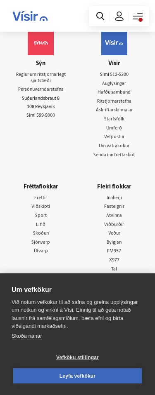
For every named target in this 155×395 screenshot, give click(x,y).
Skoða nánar (27, 336)
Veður (114, 233)
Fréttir (40, 198)
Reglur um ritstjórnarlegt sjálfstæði (41, 78)
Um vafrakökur (114, 146)
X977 (114, 260)
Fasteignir (114, 207)
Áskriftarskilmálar (114, 110)
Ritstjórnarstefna (114, 101)
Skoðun (41, 233)
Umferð (114, 128)
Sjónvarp (40, 242)
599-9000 (45, 115)
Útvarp (41, 251)
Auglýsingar (114, 84)
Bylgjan (114, 242)
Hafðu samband (114, 92)
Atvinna (114, 216)
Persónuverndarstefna (41, 89)
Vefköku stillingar (77, 357)
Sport (41, 216)
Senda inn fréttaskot (114, 155)
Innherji (114, 198)
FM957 (114, 251)
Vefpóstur (114, 137)
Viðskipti (40, 207)
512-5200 (119, 75)
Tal (114, 269)
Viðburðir (114, 225)
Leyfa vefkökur (78, 376)
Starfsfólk (114, 119)
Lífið (40, 225)
